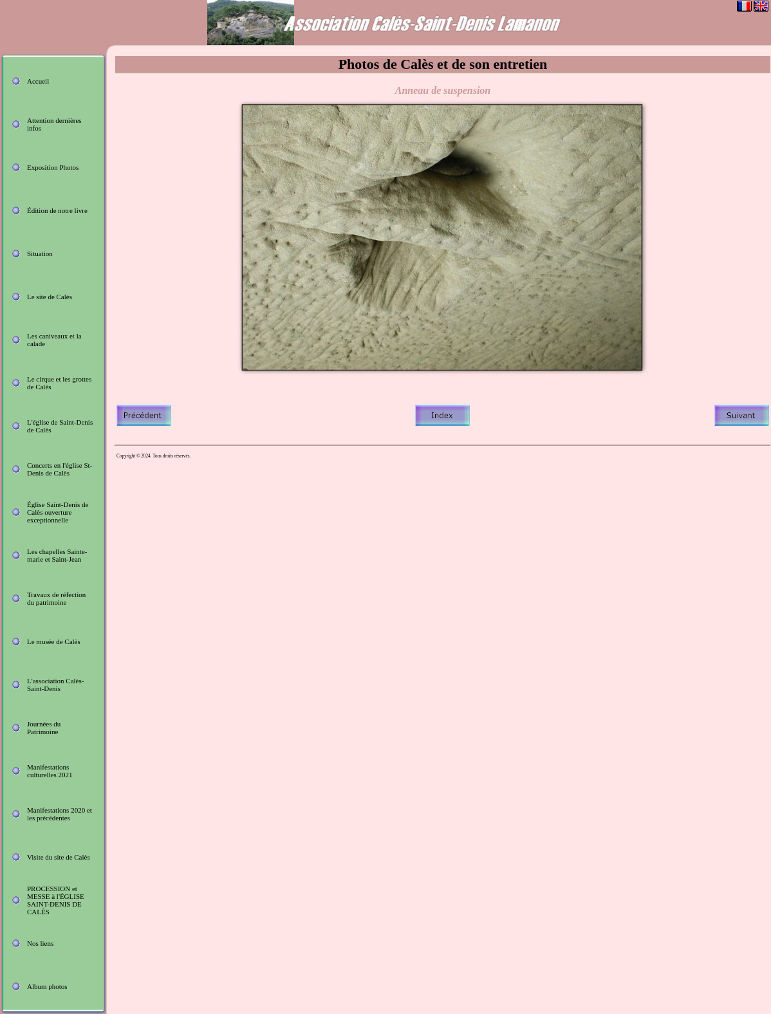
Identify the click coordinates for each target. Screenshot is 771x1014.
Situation (40, 253)
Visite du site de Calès (58, 857)
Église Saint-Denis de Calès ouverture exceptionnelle (57, 512)
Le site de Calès (49, 296)
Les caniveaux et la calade (54, 339)
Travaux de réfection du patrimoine (56, 598)
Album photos (47, 986)
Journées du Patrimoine (43, 727)
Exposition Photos (53, 167)
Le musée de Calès (53, 641)
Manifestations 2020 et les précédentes (59, 814)
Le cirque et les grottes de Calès (59, 383)
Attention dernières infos (54, 124)
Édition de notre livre (57, 210)
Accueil (38, 81)
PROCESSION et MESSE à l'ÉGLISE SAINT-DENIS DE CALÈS (55, 900)
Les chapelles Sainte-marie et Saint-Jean (57, 555)
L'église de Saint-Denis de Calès (60, 426)
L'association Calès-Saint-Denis (55, 684)
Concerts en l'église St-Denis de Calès (59, 469)
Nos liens (40, 943)
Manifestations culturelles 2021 (50, 771)
